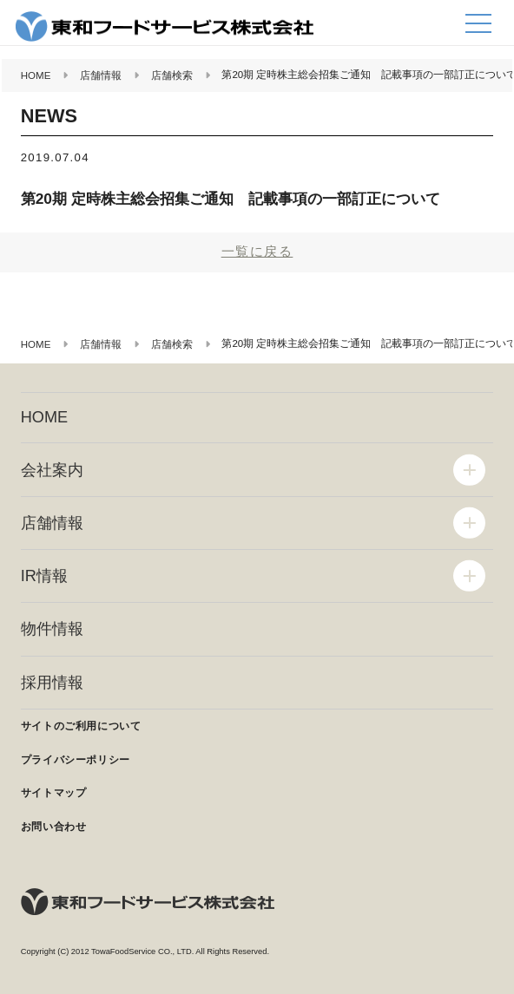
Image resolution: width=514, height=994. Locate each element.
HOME (44, 417)
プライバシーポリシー (75, 760)
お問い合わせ (54, 827)
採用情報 (52, 682)
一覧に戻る (257, 251)
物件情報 (52, 629)
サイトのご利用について (81, 726)
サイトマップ (54, 793)
